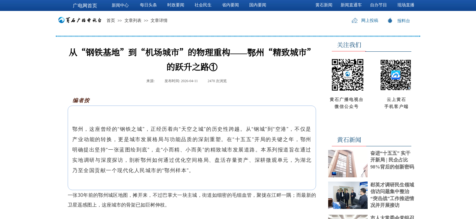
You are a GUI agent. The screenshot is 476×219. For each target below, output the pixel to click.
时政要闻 (175, 5)
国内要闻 (257, 5)
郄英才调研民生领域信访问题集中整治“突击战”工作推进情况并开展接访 (392, 195)
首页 (111, 20)
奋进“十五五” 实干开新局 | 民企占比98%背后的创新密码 (392, 160)
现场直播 (405, 5)
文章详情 (159, 20)
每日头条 (148, 5)
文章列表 (132, 20)
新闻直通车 (351, 5)
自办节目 (378, 5)
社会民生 (203, 5)
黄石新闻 (323, 5)
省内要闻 (230, 5)
